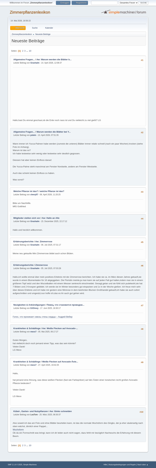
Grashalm (34, 63)
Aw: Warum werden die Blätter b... (54, 59)
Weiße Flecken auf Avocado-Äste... (60, 361)
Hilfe (105, 465)
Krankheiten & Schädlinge (26, 328)
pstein (33, 135)
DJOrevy (34, 308)
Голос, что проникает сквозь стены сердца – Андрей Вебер (42, 317)
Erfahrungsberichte (23, 241)
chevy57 (34, 194)
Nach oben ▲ (142, 465)
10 (30, 51)
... (27, 51)
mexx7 (33, 332)
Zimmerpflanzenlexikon (30, 12)
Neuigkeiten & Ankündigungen (29, 305)
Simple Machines (30, 465)
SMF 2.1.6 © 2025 (15, 465)
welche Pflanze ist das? (52, 191)
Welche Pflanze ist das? (25, 191)
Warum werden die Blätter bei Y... (53, 132)
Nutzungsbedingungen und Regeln (122, 465)
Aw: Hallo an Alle (50, 218)
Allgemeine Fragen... (24, 59)
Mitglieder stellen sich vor (26, 218)
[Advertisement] (78, 94)
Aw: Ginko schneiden (61, 411)
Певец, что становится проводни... (65, 305)
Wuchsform (18, 429)
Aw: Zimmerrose (43, 241)
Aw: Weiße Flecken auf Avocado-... (60, 328)
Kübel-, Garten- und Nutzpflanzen (30, 411)
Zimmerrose (41, 265)
